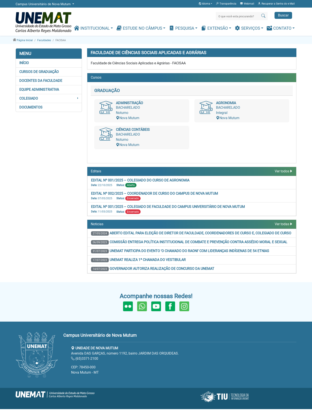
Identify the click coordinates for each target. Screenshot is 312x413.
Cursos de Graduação (39, 72)
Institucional (92, 28)
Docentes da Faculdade (40, 81)
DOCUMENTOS (30, 107)
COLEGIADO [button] (28, 98)
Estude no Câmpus (139, 28)
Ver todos (284, 171)
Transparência (226, 3)
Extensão (215, 28)
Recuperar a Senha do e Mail (276, 3)
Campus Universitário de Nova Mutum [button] (44, 4)
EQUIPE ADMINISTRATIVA (39, 89)
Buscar (283, 15)
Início (24, 63)
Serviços (248, 28)
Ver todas (284, 224)
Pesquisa (182, 28)
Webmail (247, 3)
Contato (279, 28)
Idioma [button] (205, 3)
